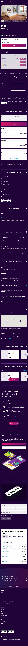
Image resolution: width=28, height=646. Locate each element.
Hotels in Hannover (5, 558)
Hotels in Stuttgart (5, 553)
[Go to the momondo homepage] (8, 1)
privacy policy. (21, 520)
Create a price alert (17, 416)
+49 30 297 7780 (4, 33)
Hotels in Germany (16, 585)
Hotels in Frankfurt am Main (7, 546)
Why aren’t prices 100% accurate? (14, 580)
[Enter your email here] (15, 512)
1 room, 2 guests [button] (5, 42)
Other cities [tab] (5, 536)
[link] (13, 379)
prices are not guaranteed (6, 572)
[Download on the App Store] (11, 631)
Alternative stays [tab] (12, 536)
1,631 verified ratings (12, 35)
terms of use (16, 520)
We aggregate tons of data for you (14, 578)
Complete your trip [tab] (6, 539)
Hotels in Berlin (23, 585)
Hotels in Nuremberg (6, 554)
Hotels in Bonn (5, 559)
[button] (2, 2)
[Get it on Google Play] (4, 631)
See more (25, 370)
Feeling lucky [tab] (20, 536)
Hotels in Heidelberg (6, 556)
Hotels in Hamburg (5, 548)
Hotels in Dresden (5, 561)
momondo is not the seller (14, 576)
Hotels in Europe (9, 585)
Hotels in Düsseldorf (6, 551)
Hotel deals (3, 585)
